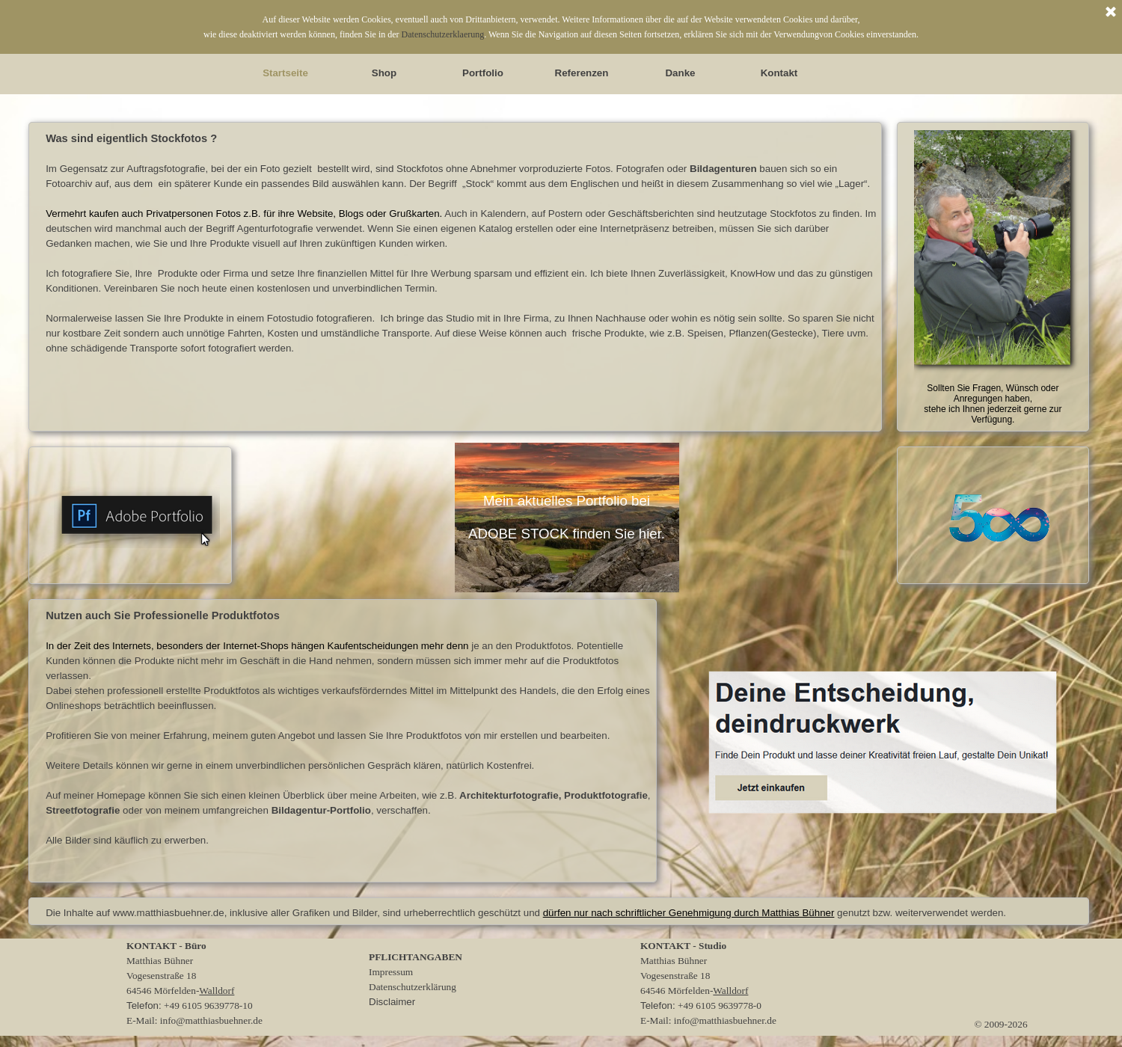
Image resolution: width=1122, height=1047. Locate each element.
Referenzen (582, 73)
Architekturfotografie (509, 795)
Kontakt (779, 73)
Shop (384, 73)
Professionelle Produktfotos (206, 615)
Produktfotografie (606, 795)
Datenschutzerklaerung (443, 34)
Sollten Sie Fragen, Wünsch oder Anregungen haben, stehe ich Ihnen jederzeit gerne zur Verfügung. (992, 404)
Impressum (391, 971)
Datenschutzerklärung (412, 986)
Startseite (285, 73)
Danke (680, 73)
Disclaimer (392, 1001)
